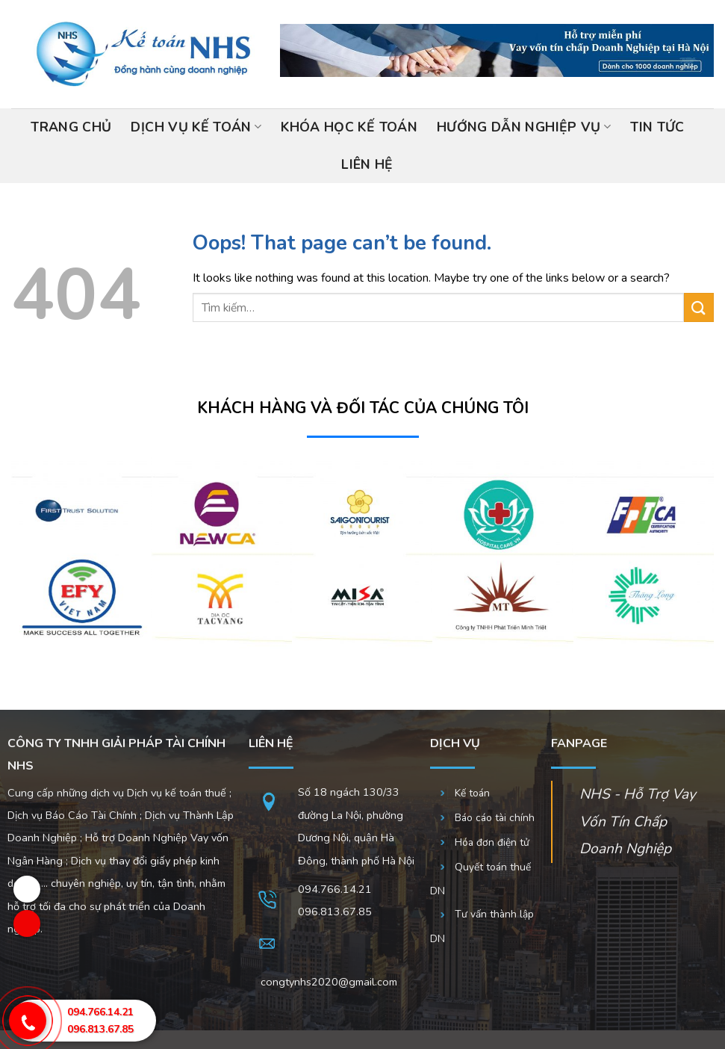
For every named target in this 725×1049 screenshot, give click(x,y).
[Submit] (699, 307)
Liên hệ (367, 164)
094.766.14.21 (335, 889)
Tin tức (657, 127)
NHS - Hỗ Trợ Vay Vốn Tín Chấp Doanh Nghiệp (637, 821)
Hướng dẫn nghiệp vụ (524, 127)
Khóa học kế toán (349, 127)
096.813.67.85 (100, 1029)
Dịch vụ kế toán (196, 127)
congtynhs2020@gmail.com (329, 981)
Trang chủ (71, 127)
